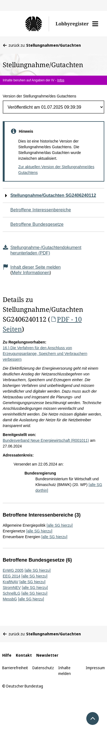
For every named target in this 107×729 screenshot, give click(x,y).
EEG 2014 (11, 576)
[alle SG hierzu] (60, 525)
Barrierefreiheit (15, 667)
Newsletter (47, 655)
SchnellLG (11, 593)
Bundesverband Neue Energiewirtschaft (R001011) (46, 440)
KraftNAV (10, 582)
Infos (60, 80)
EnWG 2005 (13, 570)
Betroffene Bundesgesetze (37, 224)
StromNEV (12, 587)
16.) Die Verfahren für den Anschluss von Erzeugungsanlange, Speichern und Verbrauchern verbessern (45, 353)
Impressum (95, 667)
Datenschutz (43, 667)
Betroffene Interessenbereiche (40, 210)
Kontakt (24, 655)
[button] (95, 23)
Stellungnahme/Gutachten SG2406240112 (53, 195)
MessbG (10, 599)
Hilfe (6, 655)
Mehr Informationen (31, 272)
